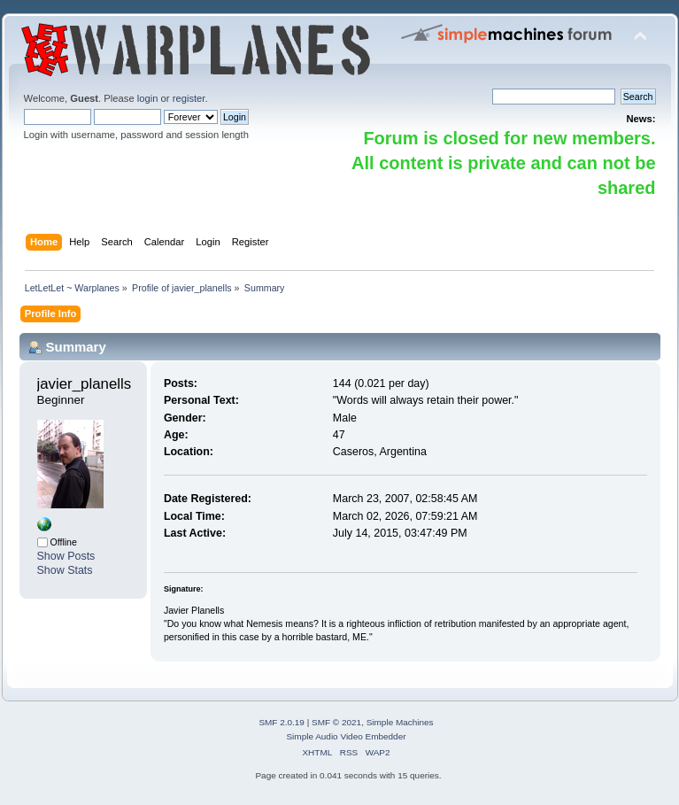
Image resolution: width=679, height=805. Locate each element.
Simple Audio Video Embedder (345, 736)
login (147, 98)
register (189, 98)
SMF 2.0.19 (281, 722)
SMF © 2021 (336, 722)
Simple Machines (400, 722)
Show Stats (65, 570)
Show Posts (66, 556)
